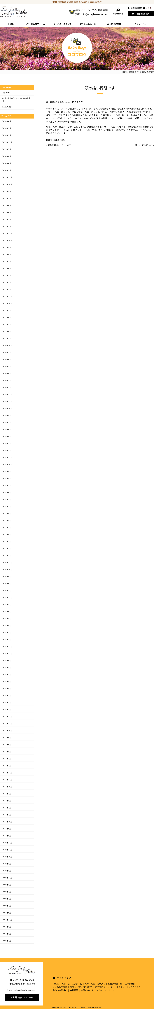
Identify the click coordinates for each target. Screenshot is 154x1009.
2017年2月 (6, 548)
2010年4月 (6, 870)
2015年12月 (7, 597)
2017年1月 (6, 555)
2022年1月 (6, 289)
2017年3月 (6, 541)
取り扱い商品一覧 (88, 23)
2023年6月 (6, 205)
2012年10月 (7, 786)
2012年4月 (6, 800)
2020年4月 (6, 373)
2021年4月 (6, 331)
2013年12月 (7, 716)
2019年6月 (6, 429)
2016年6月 (6, 583)
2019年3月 (6, 443)
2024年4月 (6, 163)
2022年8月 (6, 254)
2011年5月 (6, 835)
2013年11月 (7, 723)
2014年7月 (6, 674)
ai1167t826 (59, 139)
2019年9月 (6, 415)
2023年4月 (6, 212)
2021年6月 (6, 317)
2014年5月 (6, 681)
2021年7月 (6, 310)
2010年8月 (6, 863)
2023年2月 (6, 226)
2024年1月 (6, 170)
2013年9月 (6, 737)
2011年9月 (6, 828)
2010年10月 (7, 856)
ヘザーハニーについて (95, 983)
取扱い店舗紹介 (60, 990)
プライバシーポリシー (106, 990)
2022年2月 (6, 282)
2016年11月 (7, 562)
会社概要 (74, 990)
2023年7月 (6, 198)
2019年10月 (7, 408)
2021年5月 (6, 324)
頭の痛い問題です (100, 88)
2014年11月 (7, 653)
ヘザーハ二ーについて (61, 23)
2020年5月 (6, 366)
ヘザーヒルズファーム (35, 23)
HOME (11, 23)
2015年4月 (6, 625)
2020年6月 (6, 359)
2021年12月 (7, 296)
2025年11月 (7, 142)
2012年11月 (7, 779)
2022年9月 (6, 247)
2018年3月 (6, 499)
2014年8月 (6, 667)
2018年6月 (6, 492)
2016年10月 (7, 569)
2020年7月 (6, 352)
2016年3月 (6, 590)
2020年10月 (7, 345)
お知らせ (6, 92)
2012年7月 (6, 793)
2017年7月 (6, 527)
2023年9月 (6, 191)
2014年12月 (7, 646)
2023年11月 (7, 177)
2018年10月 (7, 464)
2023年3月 (6, 219)
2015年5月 (6, 618)
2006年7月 (6, 940)
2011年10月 (7, 821)
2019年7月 (6, 422)
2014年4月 (6, 688)
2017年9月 (6, 513)
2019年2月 (6, 450)
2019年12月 (7, 394)
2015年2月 (6, 639)
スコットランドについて (81, 987)
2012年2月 (6, 814)
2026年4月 (6, 121)
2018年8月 (6, 478)
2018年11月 (7, 457)
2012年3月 (6, 807)
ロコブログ (77, 102)
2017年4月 (6, 534)
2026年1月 (6, 135)
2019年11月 (7, 401)
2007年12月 (7, 919)
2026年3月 (6, 128)
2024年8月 (6, 156)
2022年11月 (7, 233)
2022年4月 (6, 268)
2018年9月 (6, 471)
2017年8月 (6, 520)
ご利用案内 (130, 983)
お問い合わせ (140, 23)
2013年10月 (7, 730)
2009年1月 (6, 905)
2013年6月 (6, 744)
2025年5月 (6, 149)
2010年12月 (7, 842)
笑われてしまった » (144, 145)
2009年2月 (6, 898)
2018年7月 (6, 485)
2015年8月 (6, 604)
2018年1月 (6, 506)
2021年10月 (7, 303)
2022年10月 (7, 240)
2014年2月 (6, 702)
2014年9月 (6, 660)
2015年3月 (6, 632)
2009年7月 (6, 891)
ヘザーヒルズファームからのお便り (124, 987)
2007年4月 (6, 933)
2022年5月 (6, 261)
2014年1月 (6, 709)
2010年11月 (7, 849)
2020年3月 (6, 380)
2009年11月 (7, 877)
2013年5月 (6, 751)
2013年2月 (6, 765)
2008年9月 (6, 912)
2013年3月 (6, 758)
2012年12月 (7, 772)
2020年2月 (6, 387)
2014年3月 (6, 695)
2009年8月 (6, 884)
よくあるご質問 (114, 23)
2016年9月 (6, 576)
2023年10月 (7, 184)
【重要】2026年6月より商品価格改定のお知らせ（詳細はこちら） (77, 2)
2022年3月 (6, 275)
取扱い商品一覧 (115, 983)
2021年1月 (6, 338)
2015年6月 (6, 611)
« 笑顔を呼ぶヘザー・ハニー (59, 145)
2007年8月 (6, 926)
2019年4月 (6, 436)
